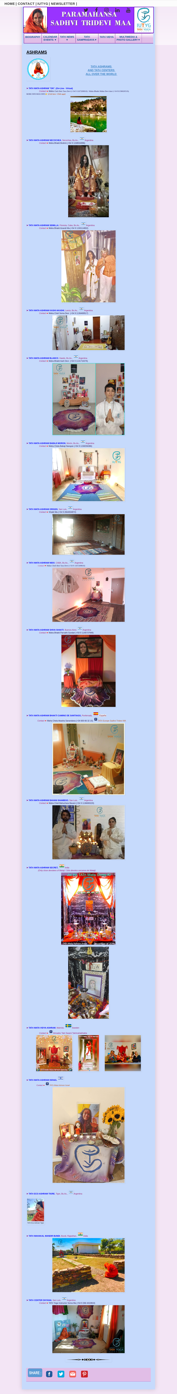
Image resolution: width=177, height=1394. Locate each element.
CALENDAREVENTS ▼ (50, 38)
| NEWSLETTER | (63, 4)
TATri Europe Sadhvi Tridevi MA (112, 721)
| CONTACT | (26, 4)
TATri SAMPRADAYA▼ (87, 38)
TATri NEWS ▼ (67, 38)
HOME (10, 4)
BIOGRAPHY (32, 37)
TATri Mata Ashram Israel (60, 1085)
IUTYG (42, 4)
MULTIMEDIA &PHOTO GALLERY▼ (128, 38)
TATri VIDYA (107, 37)
